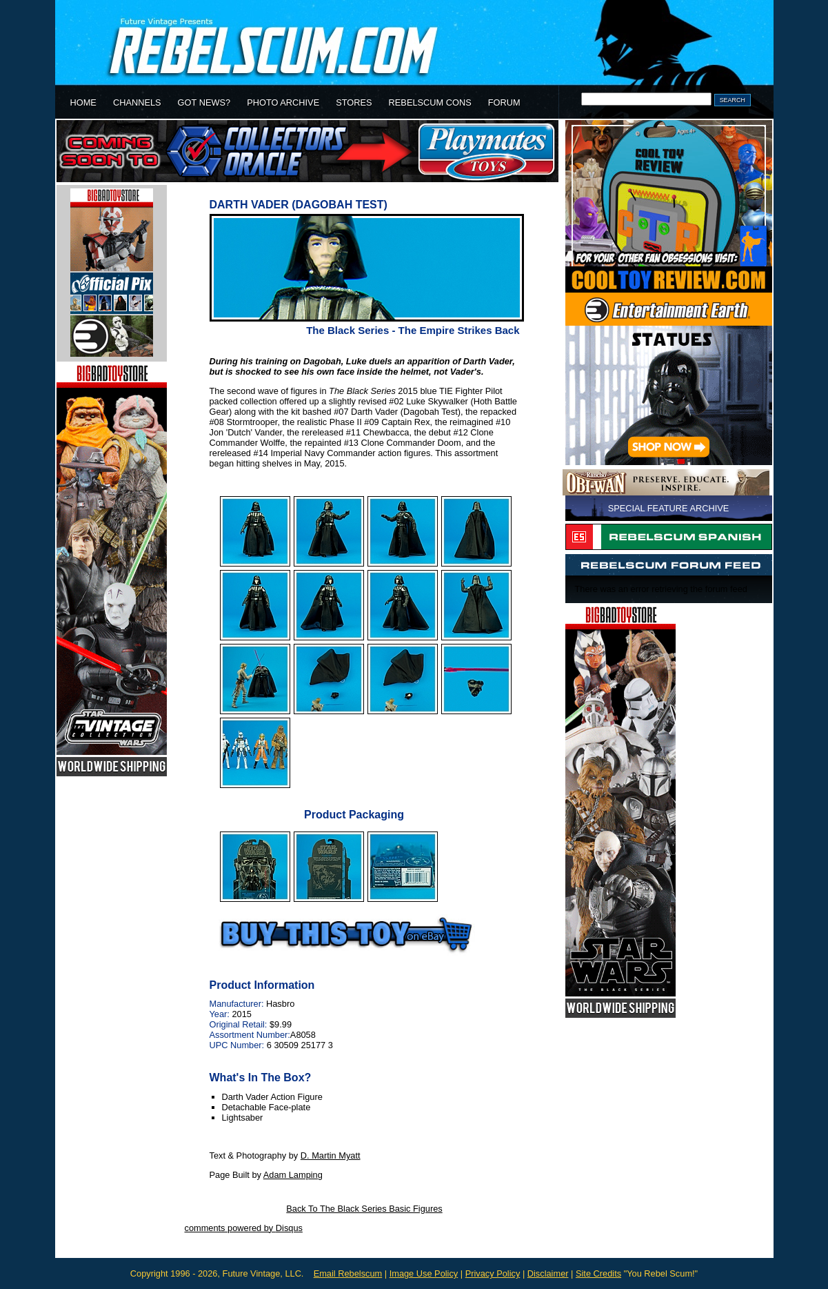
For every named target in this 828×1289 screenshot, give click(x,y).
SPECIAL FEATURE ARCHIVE (668, 508)
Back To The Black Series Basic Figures (364, 1208)
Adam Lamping (293, 1175)
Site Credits (598, 1273)
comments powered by (244, 1228)
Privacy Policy (493, 1273)
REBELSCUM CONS (430, 102)
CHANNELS (137, 102)
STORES (354, 102)
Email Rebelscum (348, 1273)
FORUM (504, 102)
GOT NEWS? (204, 102)
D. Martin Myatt (331, 1155)
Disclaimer (548, 1273)
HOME (83, 102)
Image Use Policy (424, 1273)
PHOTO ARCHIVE (283, 102)
